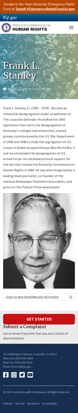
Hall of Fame (19, 89)
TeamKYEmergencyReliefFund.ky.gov (45, 9)
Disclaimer (33, 403)
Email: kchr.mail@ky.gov (17, 366)
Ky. (10, 17)
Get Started (39, 319)
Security (20, 403)
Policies (7, 403)
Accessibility (49, 403)
